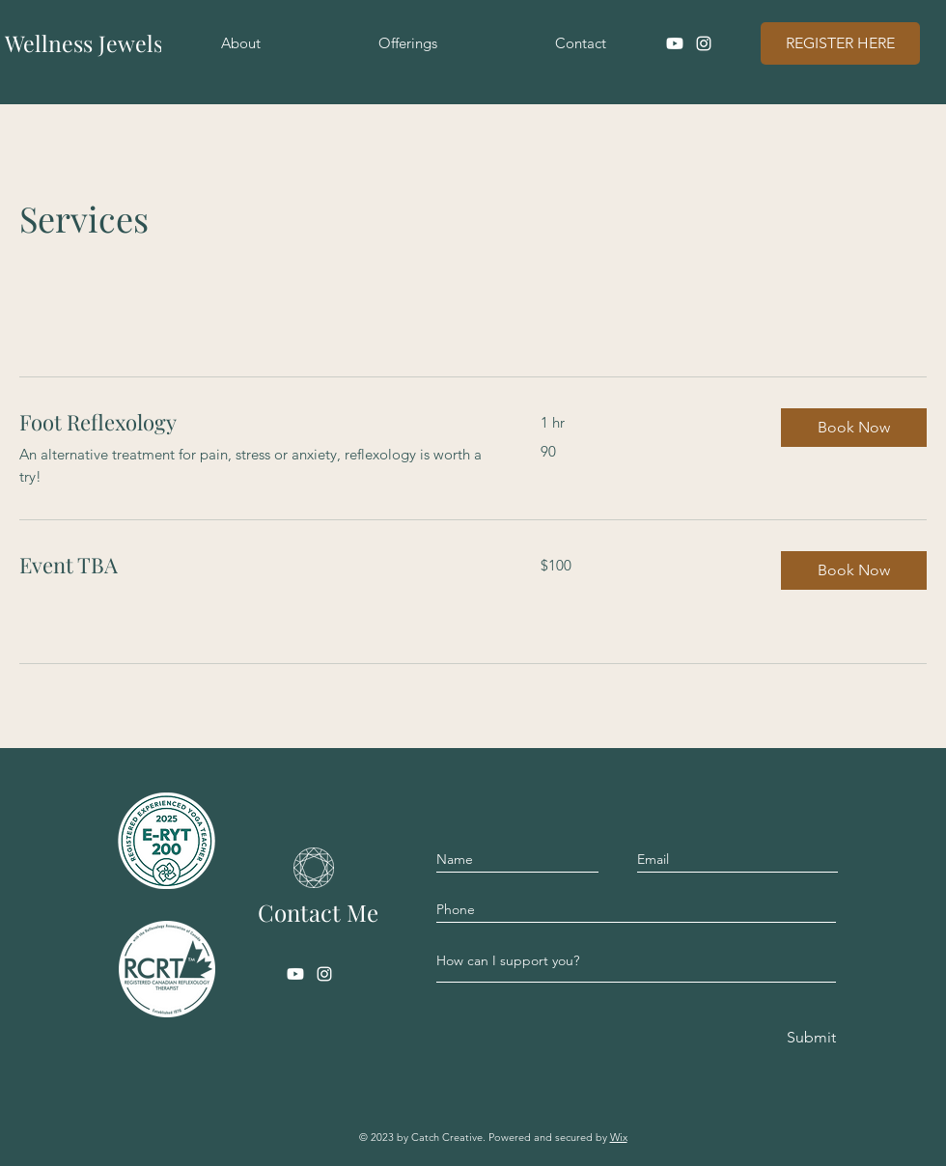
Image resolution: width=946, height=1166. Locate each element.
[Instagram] (703, 43)
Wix (618, 1137)
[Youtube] (674, 43)
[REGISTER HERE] (840, 43)
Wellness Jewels (84, 43)
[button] (854, 427)
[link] (256, 422)
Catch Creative (447, 1137)
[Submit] (810, 1038)
